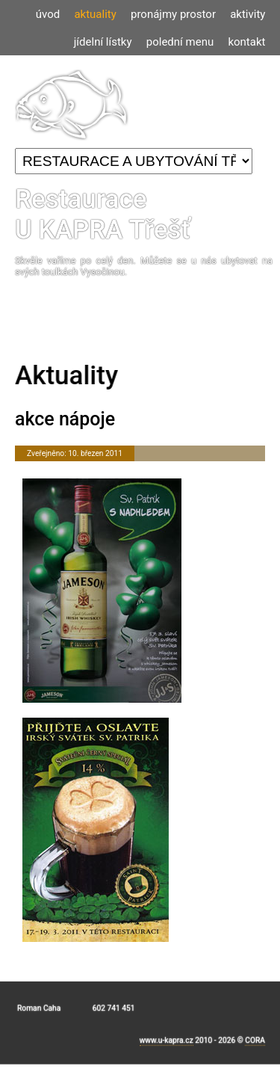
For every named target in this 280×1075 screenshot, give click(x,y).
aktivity (247, 14)
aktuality (95, 14)
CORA (255, 1044)
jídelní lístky (103, 42)
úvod (48, 14)
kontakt (246, 42)
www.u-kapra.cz (166, 1044)
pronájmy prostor (173, 14)
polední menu (180, 42)
